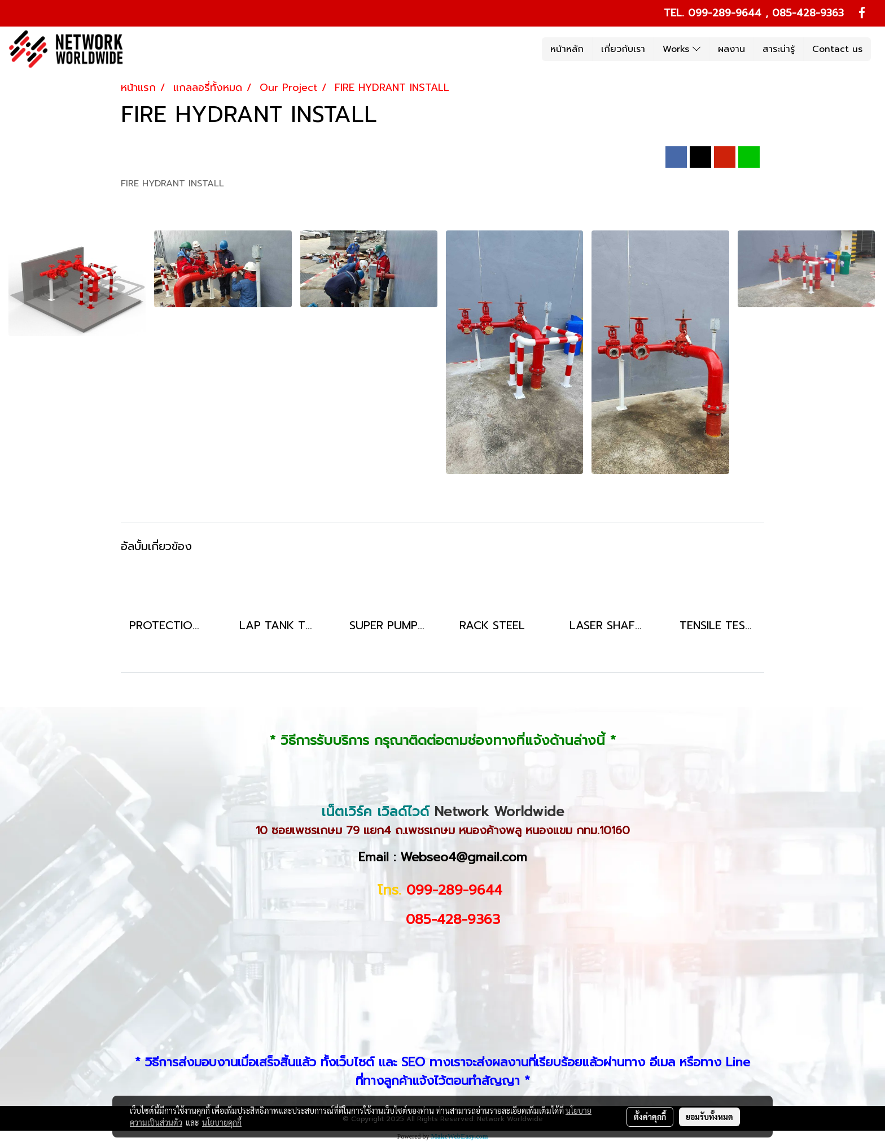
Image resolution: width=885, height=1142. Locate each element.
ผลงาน (731, 49)
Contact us (837, 49)
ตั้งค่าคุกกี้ (650, 1117)
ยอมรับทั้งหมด (709, 1117)
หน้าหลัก (567, 49)
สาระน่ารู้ (779, 49)
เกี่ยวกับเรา (623, 49)
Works (681, 49)
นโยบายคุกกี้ (222, 1122)
